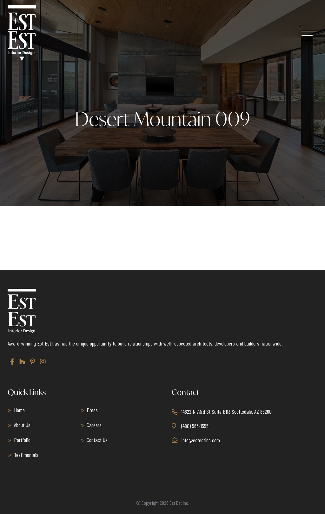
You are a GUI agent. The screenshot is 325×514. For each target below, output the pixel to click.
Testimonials (26, 454)
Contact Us (97, 439)
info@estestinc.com (200, 440)
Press (92, 409)
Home (19, 409)
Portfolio (22, 439)
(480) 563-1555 (195, 425)
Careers (94, 424)
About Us (22, 424)
